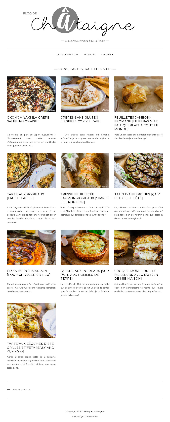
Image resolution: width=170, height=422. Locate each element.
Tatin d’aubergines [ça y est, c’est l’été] (137, 196)
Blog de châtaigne (94, 411)
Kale (74, 416)
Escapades (89, 54)
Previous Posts (21, 390)
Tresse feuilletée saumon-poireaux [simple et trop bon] (85, 198)
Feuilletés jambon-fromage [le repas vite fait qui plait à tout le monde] (136, 123)
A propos (107, 54)
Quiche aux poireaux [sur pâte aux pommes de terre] (85, 275)
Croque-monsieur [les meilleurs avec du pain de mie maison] (136, 275)
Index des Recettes (67, 54)
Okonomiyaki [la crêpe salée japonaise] (28, 119)
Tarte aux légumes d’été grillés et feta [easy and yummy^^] (30, 347)
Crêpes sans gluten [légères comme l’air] (81, 119)
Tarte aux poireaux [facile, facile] (25, 196)
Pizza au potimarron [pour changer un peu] (28, 273)
